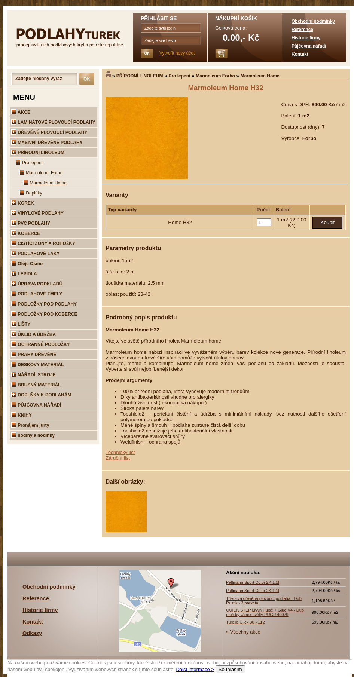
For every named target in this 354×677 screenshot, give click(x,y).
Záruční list (118, 458)
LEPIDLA (24, 273)
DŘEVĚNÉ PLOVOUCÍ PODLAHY (49, 132)
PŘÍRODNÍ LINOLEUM (139, 76)
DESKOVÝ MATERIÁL (37, 364)
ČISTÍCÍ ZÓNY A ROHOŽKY (43, 243)
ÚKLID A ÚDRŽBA (33, 334)
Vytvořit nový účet (177, 53)
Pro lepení (179, 76)
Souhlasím (230, 669)
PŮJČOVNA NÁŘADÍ (36, 405)
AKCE (20, 112)
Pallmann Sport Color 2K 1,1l (252, 582)
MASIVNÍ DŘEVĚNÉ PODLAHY (47, 142)
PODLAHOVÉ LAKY (35, 253)
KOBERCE (25, 233)
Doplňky (30, 193)
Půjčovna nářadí (309, 46)
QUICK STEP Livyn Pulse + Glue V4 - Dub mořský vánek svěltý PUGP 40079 (265, 612)
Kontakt (300, 54)
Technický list (120, 452)
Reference (302, 29)
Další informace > (195, 669)
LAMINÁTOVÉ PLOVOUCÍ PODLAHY (53, 122)
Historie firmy (306, 37)
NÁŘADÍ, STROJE (33, 374)
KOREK (22, 203)
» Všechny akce (243, 632)
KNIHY (21, 415)
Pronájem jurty (30, 425)
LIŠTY (20, 324)
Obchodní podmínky (313, 21)
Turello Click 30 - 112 (245, 622)
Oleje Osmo (27, 263)
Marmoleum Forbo (215, 76)
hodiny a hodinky (33, 435)
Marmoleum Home (260, 76)
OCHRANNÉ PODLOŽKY (40, 344)
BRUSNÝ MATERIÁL (36, 384)
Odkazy (32, 633)
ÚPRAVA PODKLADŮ (36, 284)
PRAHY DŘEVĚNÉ (33, 354)
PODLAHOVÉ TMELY (36, 294)
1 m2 (283, 220)
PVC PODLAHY (30, 223)
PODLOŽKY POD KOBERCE (44, 314)
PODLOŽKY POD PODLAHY (44, 304)
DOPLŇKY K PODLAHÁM (41, 395)
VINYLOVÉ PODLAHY (37, 213)
